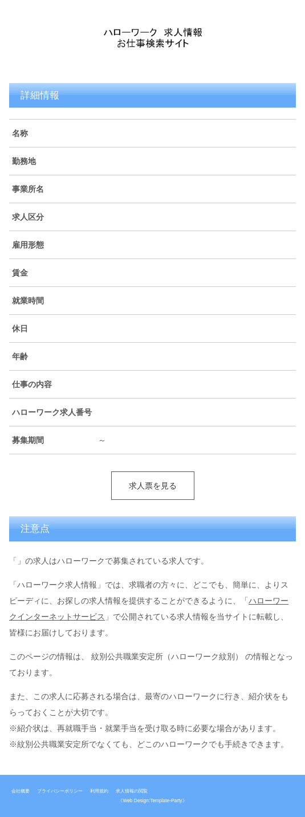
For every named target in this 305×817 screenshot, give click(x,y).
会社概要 (20, 791)
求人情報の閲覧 (132, 791)
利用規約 (99, 791)
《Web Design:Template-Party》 (152, 800)
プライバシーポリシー (60, 791)
